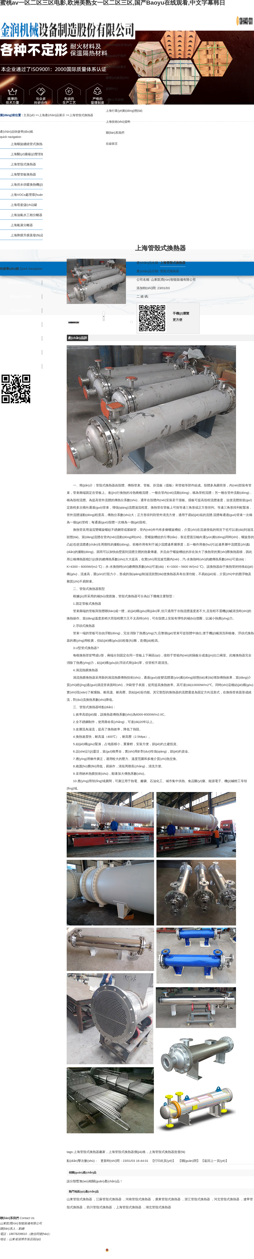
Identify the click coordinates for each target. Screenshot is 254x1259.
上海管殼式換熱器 (81, 115)
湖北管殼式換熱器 (158, 1207)
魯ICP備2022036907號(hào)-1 (126, 1250)
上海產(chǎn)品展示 (52, 115)
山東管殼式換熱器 (79, 1199)
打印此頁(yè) (163, 1160)
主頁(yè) (29, 115)
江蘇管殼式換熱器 (108, 1199)
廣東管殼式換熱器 (168, 1199)
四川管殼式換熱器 (99, 1207)
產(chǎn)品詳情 (77, 338)
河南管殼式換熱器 (138, 1199)
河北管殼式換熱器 (226, 1199)
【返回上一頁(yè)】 (215, 1160)
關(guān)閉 (189, 1160)
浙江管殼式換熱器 (197, 1199)
